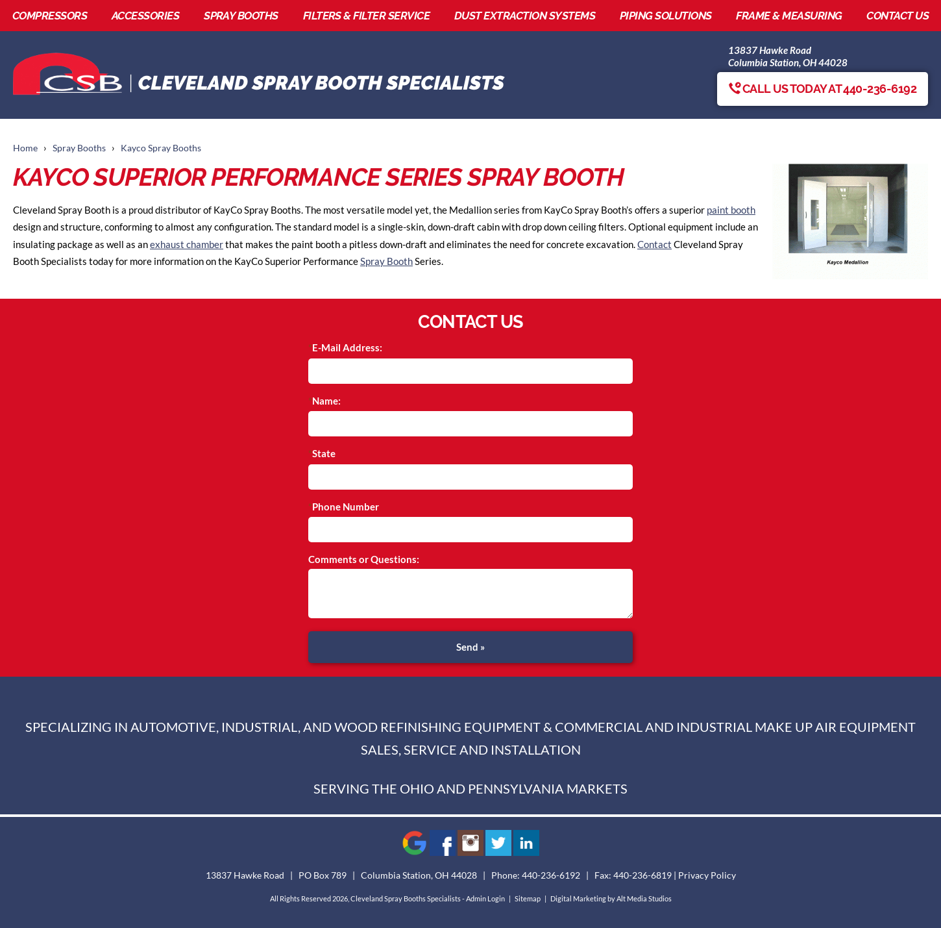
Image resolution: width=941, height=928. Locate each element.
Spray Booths (241, 15)
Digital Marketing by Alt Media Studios (611, 898)
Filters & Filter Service (366, 15)
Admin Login (485, 898)
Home (25, 148)
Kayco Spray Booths (161, 148)
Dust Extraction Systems (524, 15)
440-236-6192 (551, 875)
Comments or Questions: (363, 559)
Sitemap (528, 898)
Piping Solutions (666, 15)
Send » (470, 647)
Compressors (49, 15)
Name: (326, 401)
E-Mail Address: (347, 347)
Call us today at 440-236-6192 (822, 88)
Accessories (145, 15)
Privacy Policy (707, 875)
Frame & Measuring (789, 15)
